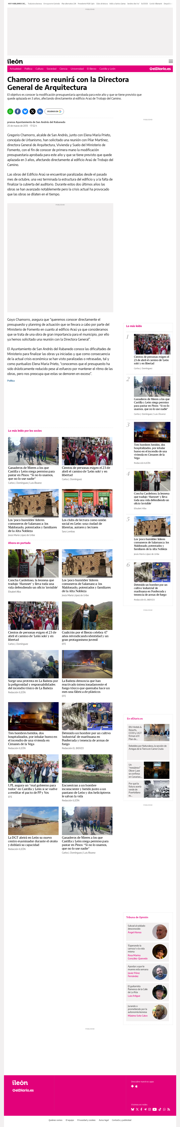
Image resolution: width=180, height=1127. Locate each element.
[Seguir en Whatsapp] (164, 1109)
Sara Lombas (68, 531)
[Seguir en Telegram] (145, 1109)
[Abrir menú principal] (171, 61)
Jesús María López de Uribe (21, 535)
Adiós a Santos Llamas (117, 4)
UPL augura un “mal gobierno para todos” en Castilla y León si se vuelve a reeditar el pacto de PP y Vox (32, 789)
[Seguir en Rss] (168, 1109)
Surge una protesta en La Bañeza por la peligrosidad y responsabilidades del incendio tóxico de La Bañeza (33, 684)
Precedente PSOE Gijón (86, 4)
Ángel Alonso (134, 932)
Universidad (77, 68)
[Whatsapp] (10, 111)
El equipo (70, 1120)
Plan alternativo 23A (69, 4)
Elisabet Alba (14, 591)
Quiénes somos (55, 1120)
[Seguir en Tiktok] (159, 1109)
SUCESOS (144, 4)
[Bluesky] (25, 111)
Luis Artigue (134, 995)
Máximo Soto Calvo (138, 1015)
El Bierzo (91, 68)
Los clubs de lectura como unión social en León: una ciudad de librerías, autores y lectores (84, 523)
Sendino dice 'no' (133, 4)
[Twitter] (33, 111)
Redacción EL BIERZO (73, 748)
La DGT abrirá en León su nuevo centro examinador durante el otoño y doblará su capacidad (33, 841)
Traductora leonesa (35, 4)
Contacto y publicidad (121, 1120)
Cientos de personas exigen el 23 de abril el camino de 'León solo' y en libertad (86, 471)
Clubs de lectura (102, 4)
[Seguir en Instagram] (149, 1109)
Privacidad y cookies (86, 1120)
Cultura (39, 68)
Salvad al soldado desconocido (136, 927)
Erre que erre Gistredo (52, 4)
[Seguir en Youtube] (155, 1109)
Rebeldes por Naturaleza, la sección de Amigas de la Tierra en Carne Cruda (148, 747)
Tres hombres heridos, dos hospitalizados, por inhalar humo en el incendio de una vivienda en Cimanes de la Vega (150, 451)
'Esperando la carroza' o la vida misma (136, 948)
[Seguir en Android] (132, 1086)
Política (28, 68)
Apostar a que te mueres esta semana (138, 968)
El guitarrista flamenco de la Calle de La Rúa (138, 989)
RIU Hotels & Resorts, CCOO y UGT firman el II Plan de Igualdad (135, 733)
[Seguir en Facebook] (141, 1109)
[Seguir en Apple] (136, 1086)
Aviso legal (104, 1120)
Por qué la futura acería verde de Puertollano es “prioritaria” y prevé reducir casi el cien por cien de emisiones (135, 789)
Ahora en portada (19, 543)
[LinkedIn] (40, 111)
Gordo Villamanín (156, 4)
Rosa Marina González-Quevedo (138, 957)
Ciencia (63, 68)
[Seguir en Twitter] (137, 1109)
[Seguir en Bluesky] (132, 1109)
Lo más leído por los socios (25, 430)
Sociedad (51, 68)
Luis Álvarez (36, 482)
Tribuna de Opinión (137, 917)
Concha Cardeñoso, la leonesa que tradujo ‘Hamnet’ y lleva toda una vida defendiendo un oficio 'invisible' (33, 584)
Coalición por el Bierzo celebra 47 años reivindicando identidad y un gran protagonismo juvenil (85, 636)
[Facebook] (18, 111)
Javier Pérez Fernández (134, 975)
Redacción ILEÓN (17, 692)
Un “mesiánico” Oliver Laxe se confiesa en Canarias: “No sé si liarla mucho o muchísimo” (135, 770)
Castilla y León (107, 68)
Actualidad (15, 68)
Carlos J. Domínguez (18, 482)
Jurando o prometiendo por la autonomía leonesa (137, 1009)
